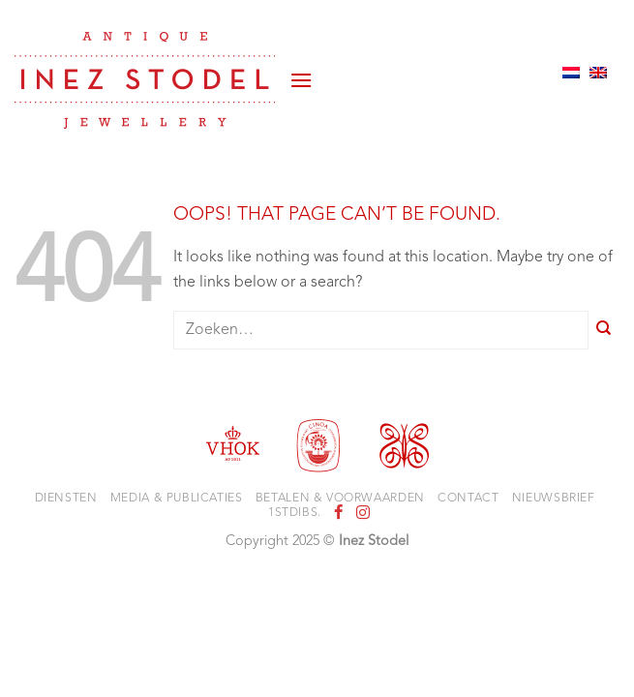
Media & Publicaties (176, 498)
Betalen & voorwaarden (340, 498)
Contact (468, 498)
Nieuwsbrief (553, 498)
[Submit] (604, 331)
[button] (301, 73)
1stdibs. (294, 513)
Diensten (66, 498)
